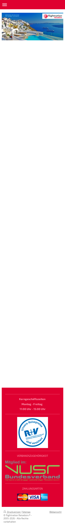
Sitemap (26, 512)
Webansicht (55, 512)
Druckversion (12, 512)
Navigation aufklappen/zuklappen (32, 4)
